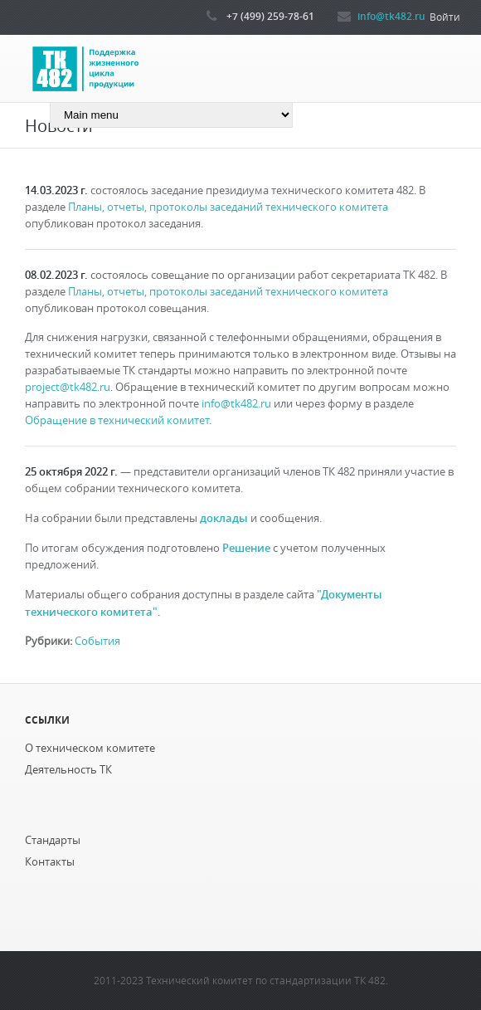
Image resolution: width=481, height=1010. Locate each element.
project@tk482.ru (67, 387)
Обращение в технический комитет (117, 420)
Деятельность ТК (68, 770)
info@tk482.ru (391, 15)
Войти (445, 17)
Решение (246, 547)
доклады (224, 517)
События (97, 641)
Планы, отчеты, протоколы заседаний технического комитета (228, 207)
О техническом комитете (90, 748)
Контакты (50, 862)
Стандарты (52, 840)
